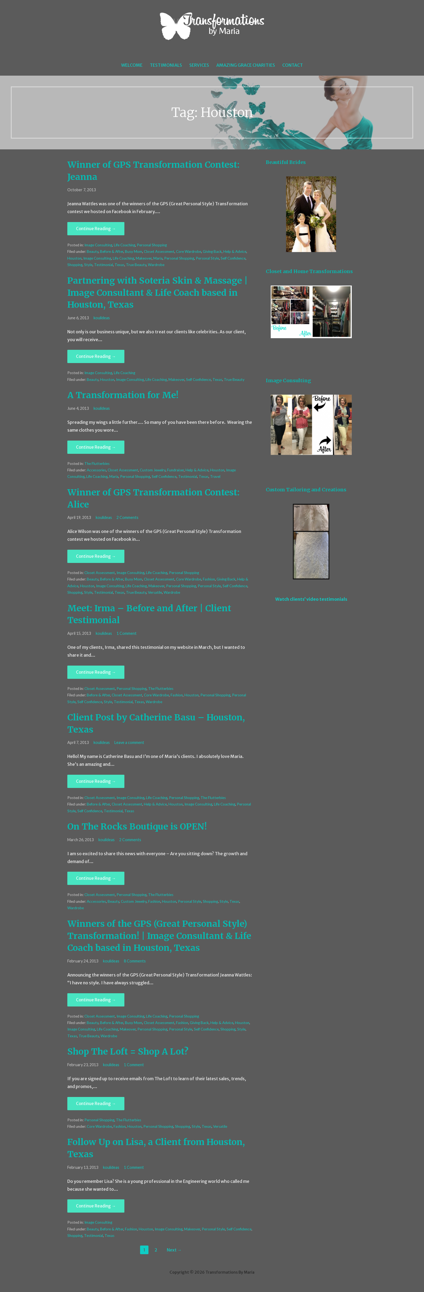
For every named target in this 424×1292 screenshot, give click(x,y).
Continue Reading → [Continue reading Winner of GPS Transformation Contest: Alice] (96, 556)
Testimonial (103, 265)
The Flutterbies (97, 463)
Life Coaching (124, 245)
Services (199, 65)
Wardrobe (156, 265)
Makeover (144, 258)
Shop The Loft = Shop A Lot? (127, 1051)
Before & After (111, 251)
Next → (174, 1250)
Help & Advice (234, 251)
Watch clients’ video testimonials (311, 599)
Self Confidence (233, 258)
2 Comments (127, 517)
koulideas (102, 318)
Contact (292, 65)
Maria (158, 258)
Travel (215, 476)
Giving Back (212, 251)
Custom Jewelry (152, 470)
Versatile (155, 592)
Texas (119, 265)
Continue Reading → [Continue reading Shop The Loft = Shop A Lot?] (96, 1103)
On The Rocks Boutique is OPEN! (137, 826)
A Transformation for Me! (122, 395)
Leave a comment (129, 742)
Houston (74, 258)
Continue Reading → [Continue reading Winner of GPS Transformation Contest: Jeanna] (96, 228)
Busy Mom (133, 251)
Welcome (132, 65)
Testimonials (166, 65)
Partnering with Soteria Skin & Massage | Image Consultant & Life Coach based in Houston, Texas (157, 292)
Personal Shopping (152, 245)
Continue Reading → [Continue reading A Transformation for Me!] (96, 447)
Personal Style (207, 258)
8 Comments (135, 961)
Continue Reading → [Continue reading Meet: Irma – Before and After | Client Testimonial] (96, 672)
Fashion (209, 579)
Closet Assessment (159, 251)
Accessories (96, 470)
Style (88, 265)
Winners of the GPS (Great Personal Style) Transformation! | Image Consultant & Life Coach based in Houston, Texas (159, 936)
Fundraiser (175, 470)
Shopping (74, 265)
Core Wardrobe (188, 251)
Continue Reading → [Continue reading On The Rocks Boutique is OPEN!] (96, 878)
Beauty (92, 251)
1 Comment (127, 633)
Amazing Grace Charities (245, 65)
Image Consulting (98, 245)
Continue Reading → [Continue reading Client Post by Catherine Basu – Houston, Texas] (96, 781)
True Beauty (136, 265)
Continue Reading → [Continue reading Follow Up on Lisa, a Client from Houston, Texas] (96, 1206)
